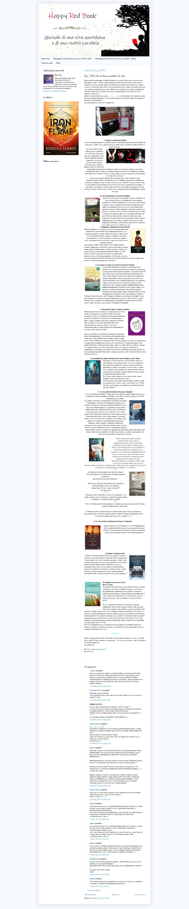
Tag (92, 651)
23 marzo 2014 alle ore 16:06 (100, 744)
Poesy (58, 63)
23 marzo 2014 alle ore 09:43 (100, 686)
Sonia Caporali (95, 724)
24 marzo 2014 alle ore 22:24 (100, 799)
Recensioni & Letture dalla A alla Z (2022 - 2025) (115, 58)
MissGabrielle (95, 859)
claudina (93, 671)
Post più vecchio (139, 895)
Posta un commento (94, 890)
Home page (45, 58)
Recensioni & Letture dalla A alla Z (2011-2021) (72, 58)
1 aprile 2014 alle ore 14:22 (99, 819)
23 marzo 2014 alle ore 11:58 (100, 700)
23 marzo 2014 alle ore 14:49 (100, 720)
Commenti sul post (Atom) (100, 898)
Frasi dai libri (46, 63)
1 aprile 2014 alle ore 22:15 (99, 886)
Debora (89, 649)
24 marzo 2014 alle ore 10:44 (100, 786)
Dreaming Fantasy (96, 690)
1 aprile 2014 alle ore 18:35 (99, 855)
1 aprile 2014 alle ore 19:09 (99, 874)
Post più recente (90, 895)
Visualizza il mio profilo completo (54, 91)
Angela (92, 803)
